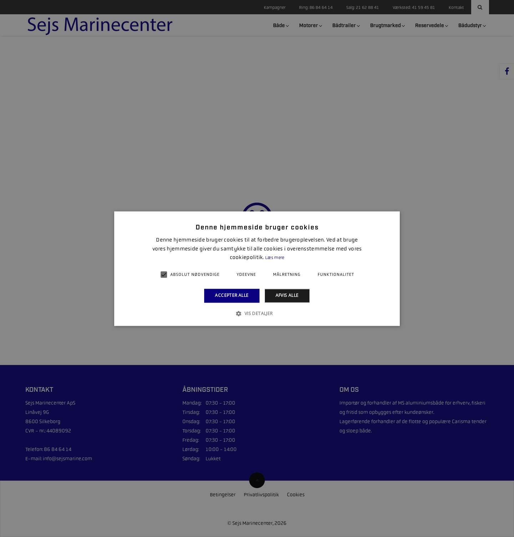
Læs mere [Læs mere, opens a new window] (274, 258)
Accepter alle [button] (231, 296)
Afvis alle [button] (287, 296)
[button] (256, 313)
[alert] (257, 268)
